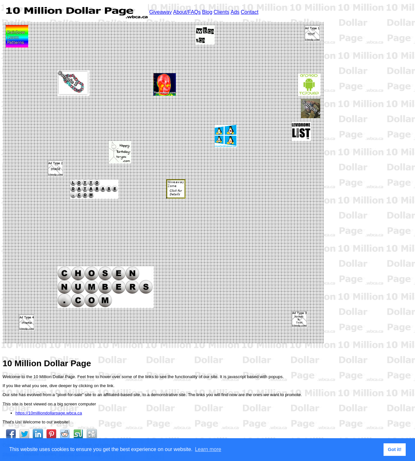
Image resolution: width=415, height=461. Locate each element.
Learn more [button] (208, 449)
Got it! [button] (394, 449)
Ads (234, 12)
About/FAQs (187, 12)
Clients (221, 12)
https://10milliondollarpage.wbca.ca (48, 413)
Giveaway (160, 12)
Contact (249, 12)
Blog (207, 12)
